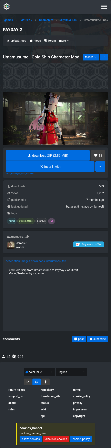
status (45, 402)
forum (50, 40)
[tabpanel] (55, 272)
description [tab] (13, 261)
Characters (46, 20)
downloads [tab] (38, 261)
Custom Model (26, 221)
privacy (77, 402)
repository (47, 389)
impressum (80, 409)
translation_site (51, 396)
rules (11, 409)
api (43, 416)
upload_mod (16, 40)
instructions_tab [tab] (56, 261)
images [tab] (25, 261)
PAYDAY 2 (26, 20)
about (12, 402)
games (8, 20)
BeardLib (41, 221)
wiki (43, 409)
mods (35, 40)
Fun (51, 221)
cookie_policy (81, 396)
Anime (12, 221)
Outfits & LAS (68, 20)
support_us (15, 396)
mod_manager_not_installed (20, 173)
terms (77, 389)
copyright (79, 416)
